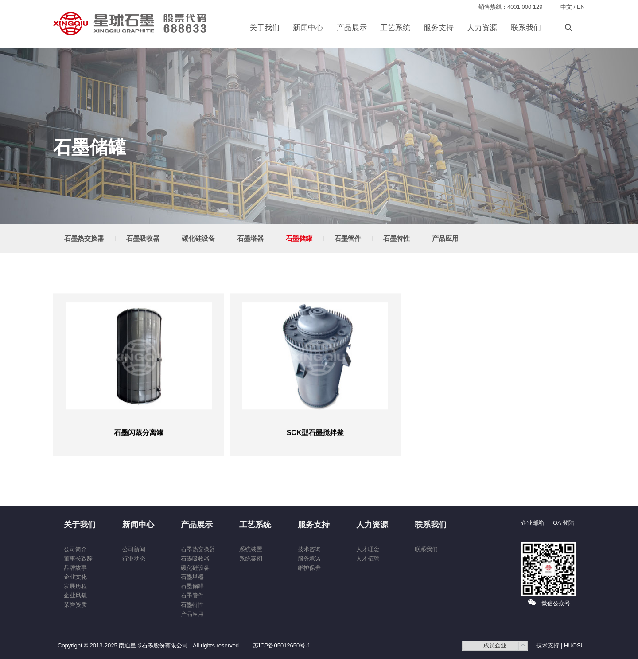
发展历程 (75, 586)
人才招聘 (367, 558)
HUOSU (574, 645)
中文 (566, 7)
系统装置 (250, 549)
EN (581, 7)
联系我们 (526, 28)
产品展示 (352, 28)
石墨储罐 (299, 238)
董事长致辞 (78, 558)
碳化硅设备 (198, 238)
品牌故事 (75, 568)
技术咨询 (309, 549)
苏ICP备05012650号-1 (282, 645)
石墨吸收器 (143, 238)
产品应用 (445, 238)
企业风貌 (75, 595)
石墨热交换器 (84, 238)
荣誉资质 (75, 604)
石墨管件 (348, 238)
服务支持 (439, 28)
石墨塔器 (250, 238)
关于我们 (264, 28)
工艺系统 (395, 28)
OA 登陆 (563, 522)
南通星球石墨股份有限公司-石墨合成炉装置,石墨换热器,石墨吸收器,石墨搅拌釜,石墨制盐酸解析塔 (130, 23)
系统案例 (250, 558)
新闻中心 (308, 28)
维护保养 (309, 568)
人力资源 (482, 28)
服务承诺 (309, 558)
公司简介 (75, 549)
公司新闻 (133, 549)
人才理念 (367, 549)
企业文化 (75, 576)
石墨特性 (396, 238)
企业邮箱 (532, 522)
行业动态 (133, 558)
